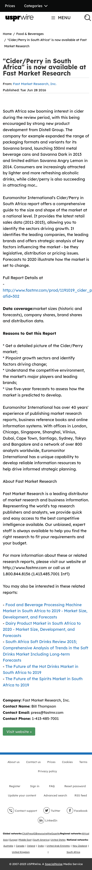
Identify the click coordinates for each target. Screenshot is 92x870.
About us (14, 762)
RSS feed (81, 795)
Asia (5, 840)
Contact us (33, 762)
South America (41, 840)
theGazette (54, 833)
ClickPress (27, 833)
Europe (13, 840)
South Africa (73, 852)
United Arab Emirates (58, 846)
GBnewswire (40, 833)
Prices (10, 6)
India (41, 846)
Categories (36, 6)
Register (14, 786)
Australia (8, 846)
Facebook (77, 810)
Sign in (34, 786)
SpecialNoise (54, 864)
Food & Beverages (30, 34)
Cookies (67, 762)
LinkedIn (47, 820)
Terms (83, 762)
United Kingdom (21, 852)
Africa (85, 833)
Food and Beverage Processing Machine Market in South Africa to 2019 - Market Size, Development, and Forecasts (45, 611)
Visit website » (19, 731)
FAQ (52, 786)
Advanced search (55, 795)
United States (58, 840)
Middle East (25, 840)
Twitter (51, 810)
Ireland (31, 846)
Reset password (75, 786)
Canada (20, 846)
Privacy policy (47, 771)
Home (7, 34)
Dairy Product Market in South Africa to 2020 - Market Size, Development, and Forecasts (42, 629)
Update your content (22, 795)
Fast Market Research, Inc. (34, 84)
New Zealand (80, 846)
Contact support (22, 810)
